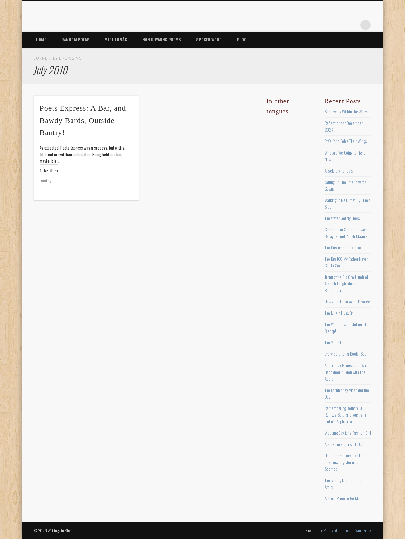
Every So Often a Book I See (345, 354)
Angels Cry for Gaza (339, 171)
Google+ (352, 25)
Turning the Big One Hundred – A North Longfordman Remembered (348, 283)
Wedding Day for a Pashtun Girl (348, 433)
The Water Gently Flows (342, 218)
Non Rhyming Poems (161, 39)
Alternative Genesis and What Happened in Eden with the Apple (347, 372)
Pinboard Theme (336, 530)
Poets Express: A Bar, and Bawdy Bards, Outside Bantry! (83, 120)
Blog (241, 39)
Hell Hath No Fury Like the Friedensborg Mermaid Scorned (344, 462)
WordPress (363, 530)
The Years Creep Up (339, 342)
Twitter (313, 25)
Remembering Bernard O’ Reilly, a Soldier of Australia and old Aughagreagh (345, 415)
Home (41, 39)
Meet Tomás (115, 39)
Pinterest (326, 25)
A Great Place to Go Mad (343, 498)
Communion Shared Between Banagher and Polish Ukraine (347, 232)
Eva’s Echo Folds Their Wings (346, 141)
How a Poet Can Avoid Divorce (347, 301)
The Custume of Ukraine (343, 247)
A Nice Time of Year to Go (344, 444)
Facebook (301, 25)
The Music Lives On (339, 313)
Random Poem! (75, 39)
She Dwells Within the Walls (346, 111)
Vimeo (339, 25)
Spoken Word (209, 39)
